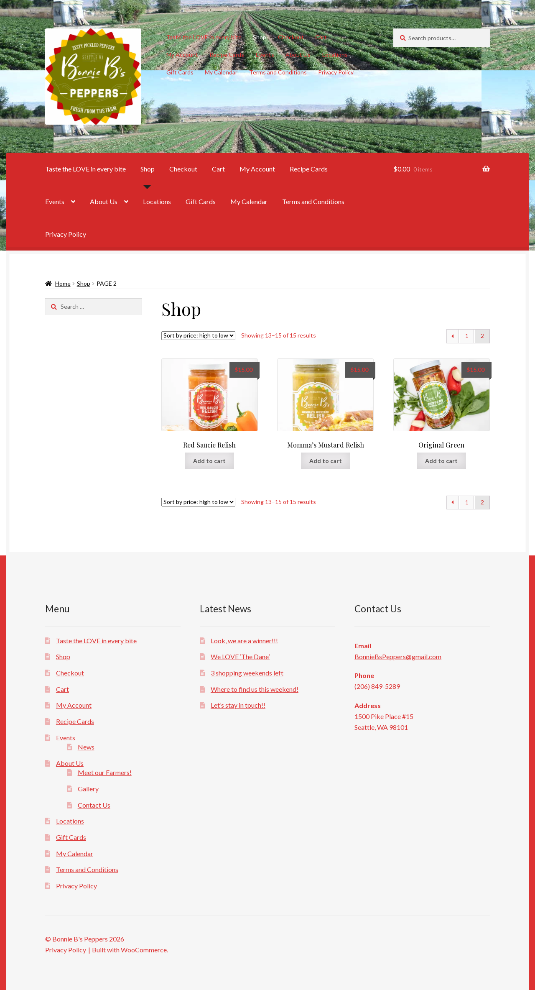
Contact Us (94, 805)
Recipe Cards (226, 54)
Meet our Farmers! (105, 772)
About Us (298, 54)
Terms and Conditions (278, 72)
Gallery (88, 789)
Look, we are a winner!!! (244, 641)
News (86, 747)
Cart (321, 37)
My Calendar (221, 72)
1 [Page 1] (467, 335)
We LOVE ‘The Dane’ (240, 656)
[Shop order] (198, 335)
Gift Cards (180, 72)
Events (265, 54)
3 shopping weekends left (247, 673)
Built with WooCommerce (129, 950)
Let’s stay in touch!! (238, 705)
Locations (335, 54)
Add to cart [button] (209, 460)
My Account (182, 54)
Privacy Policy (336, 72)
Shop (259, 37)
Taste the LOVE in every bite (204, 37)
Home (63, 283)
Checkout (291, 37)
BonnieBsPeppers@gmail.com (397, 656)
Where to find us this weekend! (254, 689)
